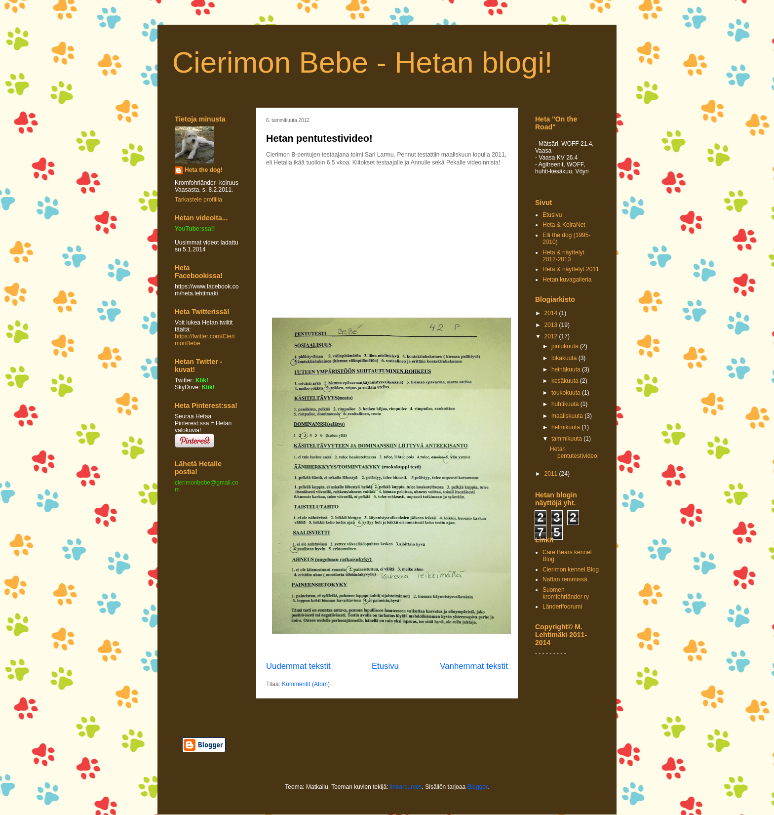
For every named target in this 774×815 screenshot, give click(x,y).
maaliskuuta (567, 415)
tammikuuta (567, 438)
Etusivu (385, 666)
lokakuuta (565, 358)
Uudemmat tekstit (298, 666)
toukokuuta (566, 392)
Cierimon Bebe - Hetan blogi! (362, 62)
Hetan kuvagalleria (566, 279)
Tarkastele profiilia (198, 199)
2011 (551, 473)
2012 (551, 336)
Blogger (477, 786)
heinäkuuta (566, 369)
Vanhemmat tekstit (474, 666)
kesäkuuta (565, 380)
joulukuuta (565, 346)
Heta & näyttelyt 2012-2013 (563, 256)
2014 (551, 313)
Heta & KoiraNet (563, 224)
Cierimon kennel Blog (570, 569)
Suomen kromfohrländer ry (565, 593)
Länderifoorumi (562, 606)
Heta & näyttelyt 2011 (570, 269)
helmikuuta (566, 427)
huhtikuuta (565, 404)
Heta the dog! (204, 169)
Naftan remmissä (564, 579)
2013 (551, 325)
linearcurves (406, 786)
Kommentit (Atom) (306, 684)
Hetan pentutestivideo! (319, 138)
